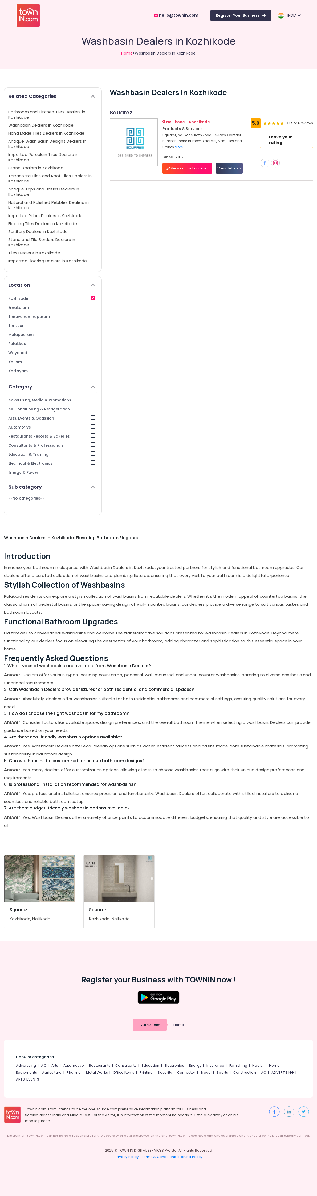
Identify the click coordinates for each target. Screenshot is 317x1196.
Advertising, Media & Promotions (51, 400)
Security (165, 1072)
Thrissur (51, 325)
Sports (222, 1072)
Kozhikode (51, 298)
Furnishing (238, 1065)
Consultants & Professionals (51, 445)
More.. (179, 147)
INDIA (289, 15)
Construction (244, 1072)
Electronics (174, 1065)
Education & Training (51, 454)
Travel (206, 1072)
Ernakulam (51, 307)
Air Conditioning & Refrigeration (51, 409)
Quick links (149, 1025)
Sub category (52, 487)
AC (43, 1065)
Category (52, 386)
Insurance (215, 1065)
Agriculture (52, 1072)
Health (258, 1065)
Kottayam (51, 370)
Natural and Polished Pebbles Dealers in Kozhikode (48, 205)
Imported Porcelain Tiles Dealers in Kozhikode (43, 157)
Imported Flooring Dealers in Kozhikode (47, 261)
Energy (195, 1065)
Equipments (26, 1072)
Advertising (26, 1065)
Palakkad (51, 343)
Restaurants (99, 1065)
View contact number (187, 168)
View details (229, 168)
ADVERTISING (282, 1072)
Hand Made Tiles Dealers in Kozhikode (46, 133)
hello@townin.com (176, 15)
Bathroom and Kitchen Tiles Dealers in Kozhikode (46, 114)
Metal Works (97, 1072)
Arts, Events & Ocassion (51, 418)
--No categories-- (26, 498)
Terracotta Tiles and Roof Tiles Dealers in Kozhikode (50, 178)
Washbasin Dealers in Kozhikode (41, 125)
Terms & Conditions (158, 1156)
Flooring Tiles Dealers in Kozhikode (42, 223)
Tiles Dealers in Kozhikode (34, 253)
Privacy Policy (127, 1156)
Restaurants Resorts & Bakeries (51, 436)
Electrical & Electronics (51, 463)
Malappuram (51, 334)
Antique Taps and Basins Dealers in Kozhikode (43, 191)
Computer (186, 1072)
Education (151, 1065)
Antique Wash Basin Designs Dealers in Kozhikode (47, 143)
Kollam (51, 361)
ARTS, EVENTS (27, 1079)
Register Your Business (241, 15)
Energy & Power (51, 472)
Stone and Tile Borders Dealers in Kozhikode (41, 242)
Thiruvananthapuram (51, 316)
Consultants (125, 1065)
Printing (146, 1072)
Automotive (51, 427)
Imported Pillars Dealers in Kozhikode (45, 215)
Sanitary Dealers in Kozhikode (38, 231)
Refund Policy (190, 1156)
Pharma (74, 1072)
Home (127, 53)
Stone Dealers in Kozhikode (35, 168)
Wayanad (51, 352)
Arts (54, 1065)
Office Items (123, 1072)
